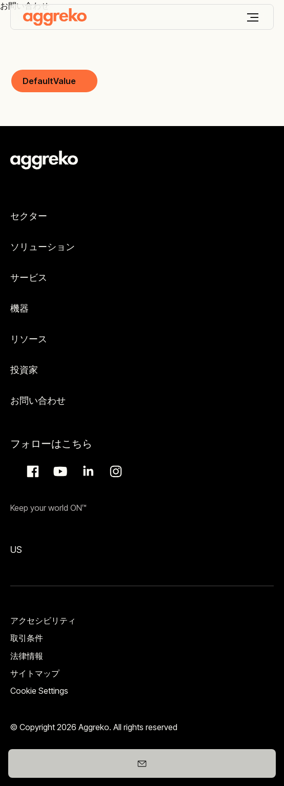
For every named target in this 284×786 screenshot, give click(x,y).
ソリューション (42, 246)
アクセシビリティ (43, 620)
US (16, 549)
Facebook (31, 471)
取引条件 (26, 638)
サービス (28, 277)
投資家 (24, 369)
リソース (28, 339)
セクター (28, 216)
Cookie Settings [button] (39, 691)
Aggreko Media (59, 471)
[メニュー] (253, 17)
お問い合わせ (38, 400)
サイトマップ (34, 673)
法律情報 (26, 656)
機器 (19, 308)
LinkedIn (86, 471)
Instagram (114, 471)
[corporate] (55, 17)
